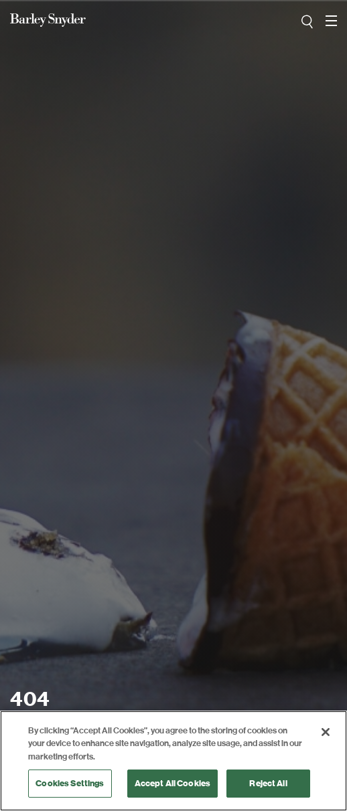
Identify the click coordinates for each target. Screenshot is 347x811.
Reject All (268, 783)
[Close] (325, 732)
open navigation (331, 16)
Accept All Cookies (172, 783)
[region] (173, 761)
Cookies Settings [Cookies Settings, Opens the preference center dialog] (70, 783)
